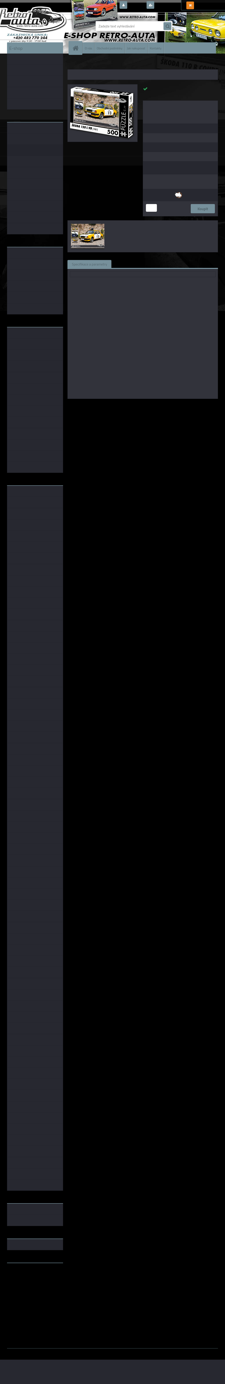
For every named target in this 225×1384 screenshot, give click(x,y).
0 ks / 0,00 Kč (205, 3)
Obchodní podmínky (109, 48)
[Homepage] (77, 48)
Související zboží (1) (131, 264)
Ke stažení (193, 264)
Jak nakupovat (136, 48)
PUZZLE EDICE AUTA (91, 63)
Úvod (73, 63)
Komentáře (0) (165, 264)
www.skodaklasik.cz (22, 1280)
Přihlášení (137, 5)
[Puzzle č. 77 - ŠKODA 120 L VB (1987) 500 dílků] (102, 86)
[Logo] (37, 26)
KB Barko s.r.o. (160, 405)
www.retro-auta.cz (21, 1273)
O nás (88, 48)
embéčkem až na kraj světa (27, 1283)
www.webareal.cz (53, 1351)
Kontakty (155, 48)
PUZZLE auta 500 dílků (120, 63)
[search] (167, 26)
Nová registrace (167, 5)
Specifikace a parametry (89, 264)
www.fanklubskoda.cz (24, 1276)
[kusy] (151, 208)
